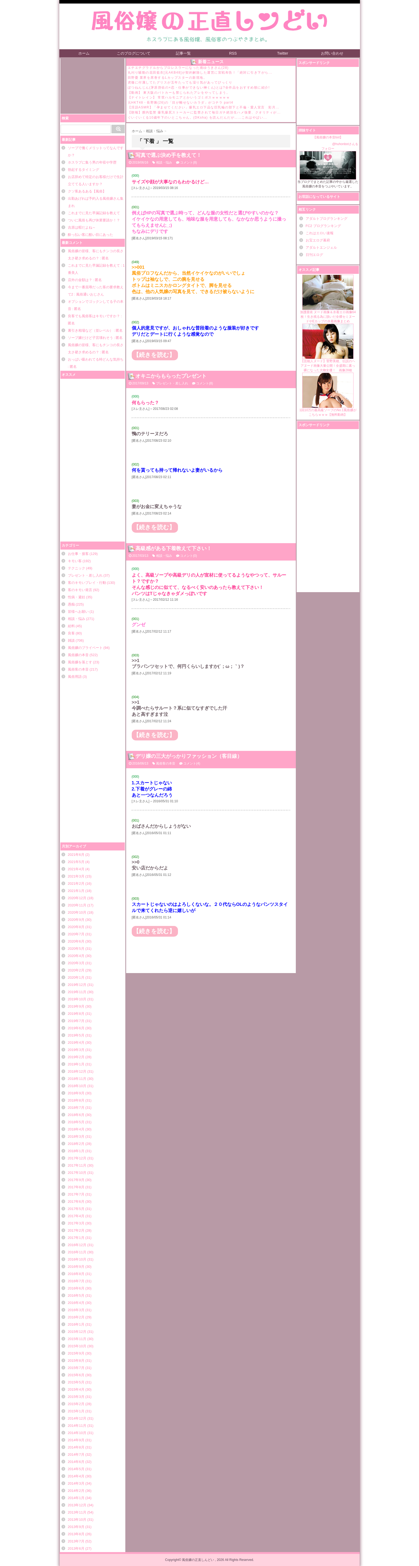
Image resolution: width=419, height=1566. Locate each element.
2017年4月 (76, 1216)
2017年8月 (76, 1187)
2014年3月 (76, 1483)
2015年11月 (77, 1339)
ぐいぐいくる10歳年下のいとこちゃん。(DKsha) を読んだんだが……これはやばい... (197, 117)
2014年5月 (76, 1469)
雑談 (71, 640)
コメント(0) (188, 556)
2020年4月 (76, 956)
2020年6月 (76, 941)
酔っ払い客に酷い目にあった (90, 235)
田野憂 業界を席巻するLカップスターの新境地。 (167, 78)
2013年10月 (77, 1520)
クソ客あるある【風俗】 (87, 191)
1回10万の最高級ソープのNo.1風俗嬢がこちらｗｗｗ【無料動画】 (327, 395)
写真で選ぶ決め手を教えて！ (168, 155)
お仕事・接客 (78, 554)
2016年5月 (76, 1295)
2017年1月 (76, 1238)
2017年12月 (77, 1158)
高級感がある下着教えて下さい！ (173, 548)
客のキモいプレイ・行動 (87, 583)
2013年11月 (77, 1512)
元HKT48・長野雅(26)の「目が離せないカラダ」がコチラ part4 (180, 102)
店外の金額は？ (80, 280)
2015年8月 (76, 1361)
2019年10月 (77, 999)
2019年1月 (76, 1064)
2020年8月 (76, 927)
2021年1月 (76, 891)
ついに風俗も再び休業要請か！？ (94, 220)
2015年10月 (77, 1346)
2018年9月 (76, 1093)
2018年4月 (76, 1129)
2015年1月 (76, 1411)
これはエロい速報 (319, 233)
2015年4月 (76, 1389)
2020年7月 (76, 934)
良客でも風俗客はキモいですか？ (94, 316)
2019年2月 (76, 1057)
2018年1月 (76, 1151)
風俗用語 (75, 677)
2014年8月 (76, 1447)
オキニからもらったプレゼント (171, 376)
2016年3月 (76, 1310)
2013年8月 (76, 1534)
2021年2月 (76, 884)
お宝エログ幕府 (318, 240)
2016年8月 (76, 1274)
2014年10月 (77, 1433)
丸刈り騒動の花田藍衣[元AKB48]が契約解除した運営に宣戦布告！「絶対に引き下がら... (200, 72)
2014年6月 (76, 1462)
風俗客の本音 (78, 669)
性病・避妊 (76, 597)
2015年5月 (76, 1382)
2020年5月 (76, 949)
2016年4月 (76, 1303)
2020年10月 (77, 912)
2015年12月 (77, 1332)
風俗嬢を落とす (80, 662)
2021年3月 (76, 876)
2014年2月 (76, 1491)
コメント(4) (191, 763)
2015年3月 (76, 1397)
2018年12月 (77, 1071)
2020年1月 (76, 977)
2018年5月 (76, 1122)
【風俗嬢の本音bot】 (328, 137)
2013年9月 (76, 1527)
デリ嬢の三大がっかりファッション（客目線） (188, 756)
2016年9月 (76, 1267)
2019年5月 (76, 1035)
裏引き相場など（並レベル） (90, 330)
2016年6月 (76, 1288)
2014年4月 (76, 1476)
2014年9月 (76, 1440)
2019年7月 (76, 1021)
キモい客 (75, 561)
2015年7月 (76, 1368)
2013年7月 (76, 1541)
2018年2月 (76, 1144)
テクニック (76, 568)
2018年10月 (77, 1086)
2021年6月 (76, 855)
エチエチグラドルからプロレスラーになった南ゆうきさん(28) (178, 68)
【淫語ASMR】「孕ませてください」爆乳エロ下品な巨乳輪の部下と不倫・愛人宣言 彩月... (204, 107)
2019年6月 (76, 1028)
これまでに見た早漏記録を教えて (94, 213)
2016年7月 (76, 1281)
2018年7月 (76, 1108)
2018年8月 (76, 1100)
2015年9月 (76, 1353)
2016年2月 (76, 1317)
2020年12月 (77, 898)
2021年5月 (76, 862)
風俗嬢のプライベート (85, 648)
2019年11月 (77, 992)
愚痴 (71, 604)
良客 (71, 633)
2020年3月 (76, 963)
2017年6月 (76, 1202)
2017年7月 (76, 1194)
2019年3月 (76, 1050)
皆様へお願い (78, 612)
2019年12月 (77, 985)
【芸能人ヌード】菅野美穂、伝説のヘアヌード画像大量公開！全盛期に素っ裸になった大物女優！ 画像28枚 (328, 348)
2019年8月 (76, 1014)
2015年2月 (76, 1404)
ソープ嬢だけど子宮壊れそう (90, 338)
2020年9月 (76, 920)
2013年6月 (76, 1548)
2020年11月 (77, 905)
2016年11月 (77, 1252)
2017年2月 (76, 1230)
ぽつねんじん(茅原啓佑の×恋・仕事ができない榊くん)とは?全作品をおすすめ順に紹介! (199, 87)
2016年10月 (77, 1259)
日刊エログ (314, 255)
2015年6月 (76, 1375)
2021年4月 (76, 869)
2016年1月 (76, 1324)
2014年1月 (76, 1498)
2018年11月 (77, 1079)
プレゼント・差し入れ (85, 575)
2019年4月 (76, 1043)
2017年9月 (76, 1180)
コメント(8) (188, 162)
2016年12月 (77, 1245)
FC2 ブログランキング (323, 226)
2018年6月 (76, 1115)
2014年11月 (77, 1426)
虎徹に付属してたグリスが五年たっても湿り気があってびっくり (180, 82)
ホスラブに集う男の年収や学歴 (92, 162)
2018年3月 (76, 1136)
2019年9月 (76, 1006)
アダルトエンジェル (321, 247)
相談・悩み (76, 619)
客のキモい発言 (80, 590)
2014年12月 (77, 1418)
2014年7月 (76, 1454)
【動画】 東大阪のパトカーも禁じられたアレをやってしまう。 (179, 92)
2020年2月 (76, 970)
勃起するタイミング (83, 170)
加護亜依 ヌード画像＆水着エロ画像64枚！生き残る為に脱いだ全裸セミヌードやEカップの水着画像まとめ (328, 299)
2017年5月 (76, 1209)
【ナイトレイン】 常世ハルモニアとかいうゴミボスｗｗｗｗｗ (179, 97)
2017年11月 (77, 1165)
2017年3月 (76, 1223)
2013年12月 (77, 1505)
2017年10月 (77, 1173)
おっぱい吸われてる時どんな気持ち (95, 359)
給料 (71, 626)
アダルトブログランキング (326, 219)
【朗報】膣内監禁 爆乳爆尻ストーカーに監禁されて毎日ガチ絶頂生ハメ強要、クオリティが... (204, 112)
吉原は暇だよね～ (82, 227)
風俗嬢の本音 (78, 655)
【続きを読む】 (154, 354)
